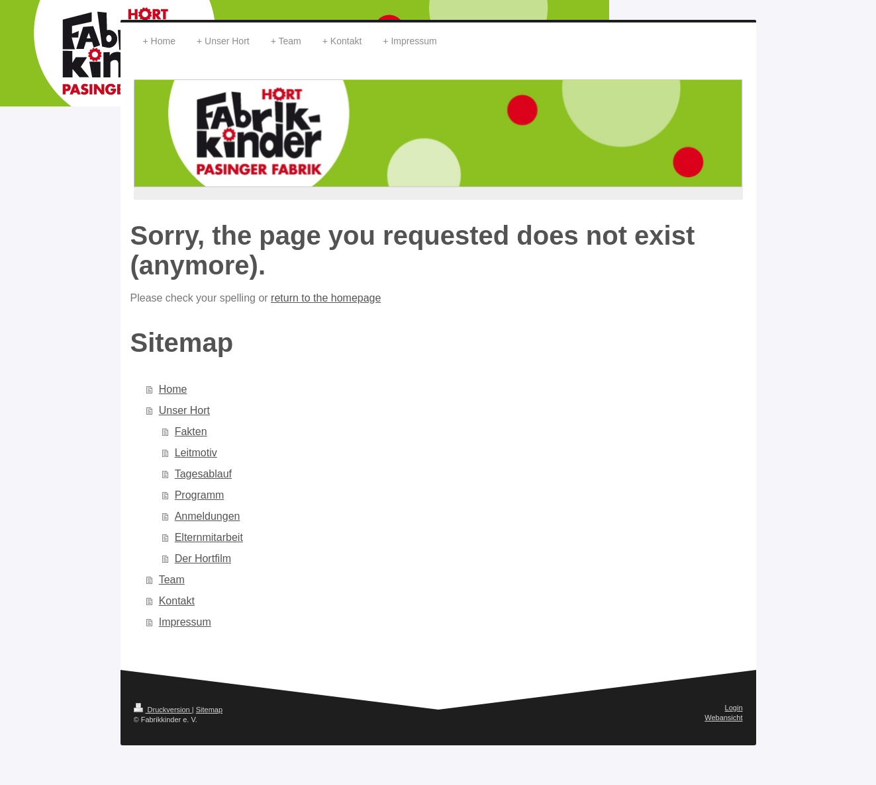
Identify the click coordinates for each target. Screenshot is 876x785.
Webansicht (723, 718)
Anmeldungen (207, 516)
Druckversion (163, 710)
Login (734, 708)
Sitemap (209, 710)
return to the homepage (326, 298)
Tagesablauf (203, 473)
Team (172, 579)
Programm (199, 495)
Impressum (185, 622)
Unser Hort (184, 410)
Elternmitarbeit (209, 537)
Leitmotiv (196, 452)
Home (173, 389)
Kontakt (177, 600)
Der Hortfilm (203, 558)
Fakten (191, 431)
